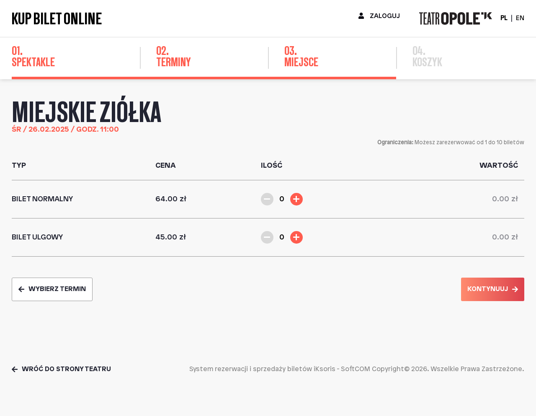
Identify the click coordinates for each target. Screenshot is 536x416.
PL (503, 18)
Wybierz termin (52, 289)
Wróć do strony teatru (61, 369)
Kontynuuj (492, 289)
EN (520, 18)
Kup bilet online (57, 18)
